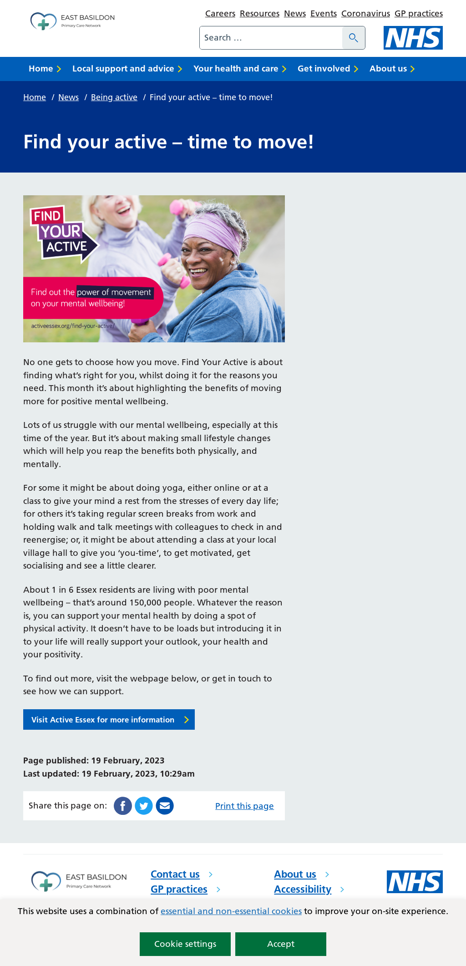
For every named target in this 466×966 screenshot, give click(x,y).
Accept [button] (280, 944)
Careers (220, 13)
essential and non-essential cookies (231, 911)
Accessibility (302, 889)
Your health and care (236, 68)
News (295, 13)
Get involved (324, 68)
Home (41, 68)
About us (388, 68)
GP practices (419, 13)
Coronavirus (365, 13)
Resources (259, 13)
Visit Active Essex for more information (102, 719)
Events (323, 13)
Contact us (175, 874)
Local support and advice (123, 68)
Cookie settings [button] (185, 944)
